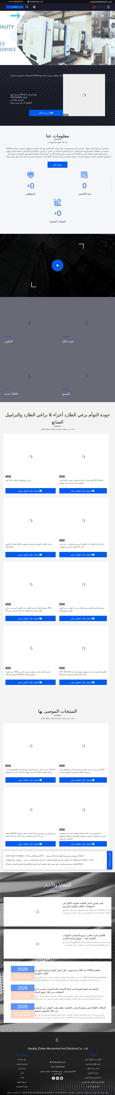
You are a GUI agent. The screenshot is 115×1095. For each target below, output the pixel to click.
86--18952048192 (15, 1)
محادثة (15, 7)
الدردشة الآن (46, 113)
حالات (22, 1077)
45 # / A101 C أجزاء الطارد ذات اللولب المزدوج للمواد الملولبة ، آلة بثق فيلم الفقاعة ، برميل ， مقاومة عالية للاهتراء (49, 860)
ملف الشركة (22, 1059)
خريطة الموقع (22, 1082)
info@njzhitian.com (35, 1)
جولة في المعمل (21, 1064)
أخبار (22, 1073)
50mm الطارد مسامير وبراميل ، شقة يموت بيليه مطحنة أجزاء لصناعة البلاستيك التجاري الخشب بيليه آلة (44, 864)
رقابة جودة (22, 1068)
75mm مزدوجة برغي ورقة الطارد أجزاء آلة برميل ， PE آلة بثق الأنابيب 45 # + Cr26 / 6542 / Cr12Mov (44, 856)
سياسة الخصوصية (22, 1086)
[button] (71, 62)
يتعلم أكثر (57, 164)
